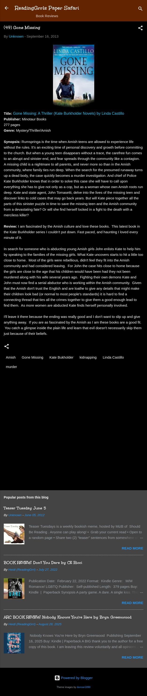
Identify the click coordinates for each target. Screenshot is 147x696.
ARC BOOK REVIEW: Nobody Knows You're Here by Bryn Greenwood (68, 617)
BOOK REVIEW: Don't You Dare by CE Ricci (43, 562)
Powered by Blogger (73, 678)
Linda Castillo (113, 357)
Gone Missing (32, 357)
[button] (140, 28)
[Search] (140, 9)
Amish (11, 357)
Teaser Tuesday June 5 (25, 508)
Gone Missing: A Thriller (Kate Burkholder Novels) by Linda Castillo (68, 113)
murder (11, 367)
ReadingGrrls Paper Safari (47, 7)
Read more (132, 548)
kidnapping (88, 357)
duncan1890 (83, 687)
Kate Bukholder (61, 357)
